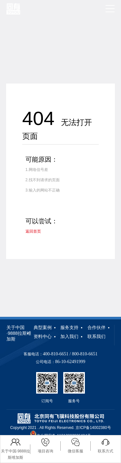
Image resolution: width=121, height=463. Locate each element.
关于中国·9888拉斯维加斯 (18, 333)
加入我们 (69, 336)
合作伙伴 (96, 327)
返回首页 (33, 231)
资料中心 (43, 336)
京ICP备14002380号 (93, 427)
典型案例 (43, 327)
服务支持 (69, 327)
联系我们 (96, 336)
